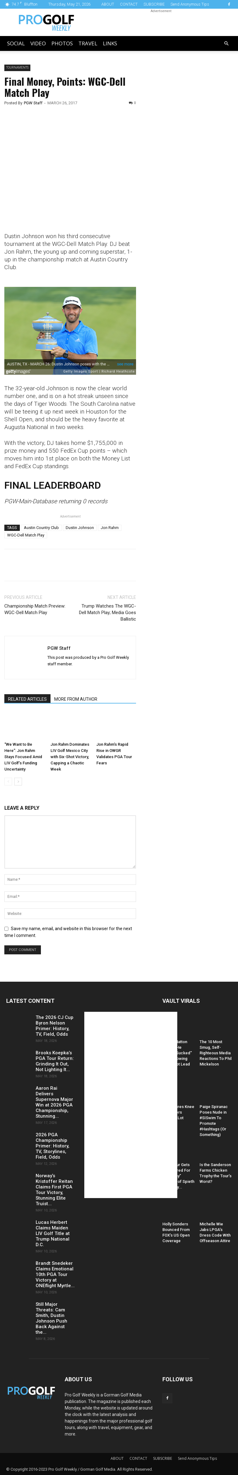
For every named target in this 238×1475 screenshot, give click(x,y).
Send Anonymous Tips (189, 4)
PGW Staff (33, 103)
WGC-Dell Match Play (25, 535)
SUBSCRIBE (154, 4)
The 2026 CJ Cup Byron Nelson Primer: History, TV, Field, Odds (54, 1026)
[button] (226, 44)
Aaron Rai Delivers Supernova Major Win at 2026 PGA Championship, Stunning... (54, 1102)
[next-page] (18, 781)
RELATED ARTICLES (27, 699)
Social (16, 43)
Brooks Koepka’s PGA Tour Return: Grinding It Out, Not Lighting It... (55, 1061)
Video (38, 43)
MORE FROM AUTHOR (75, 699)
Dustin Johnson (80, 527)
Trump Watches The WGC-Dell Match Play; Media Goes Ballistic (107, 612)
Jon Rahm (110, 527)
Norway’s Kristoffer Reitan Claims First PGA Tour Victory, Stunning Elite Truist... (54, 1189)
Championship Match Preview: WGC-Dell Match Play (34, 609)
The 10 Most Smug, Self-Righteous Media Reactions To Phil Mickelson (215, 1052)
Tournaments (17, 67)
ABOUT (107, 4)
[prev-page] (8, 781)
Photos (62, 43)
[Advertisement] (191, 171)
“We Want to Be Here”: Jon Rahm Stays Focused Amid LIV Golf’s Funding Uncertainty (23, 756)
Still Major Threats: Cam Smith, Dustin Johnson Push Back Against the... (51, 1318)
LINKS (110, 43)
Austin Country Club (41, 527)
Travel (87, 43)
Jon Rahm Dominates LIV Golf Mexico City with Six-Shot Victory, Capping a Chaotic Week (70, 756)
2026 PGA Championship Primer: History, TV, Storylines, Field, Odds (52, 1146)
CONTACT (129, 4)
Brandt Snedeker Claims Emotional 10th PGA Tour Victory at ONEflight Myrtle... (55, 1274)
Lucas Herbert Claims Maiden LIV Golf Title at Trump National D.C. (53, 1233)
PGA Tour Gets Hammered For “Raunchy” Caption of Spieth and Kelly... (178, 1175)
